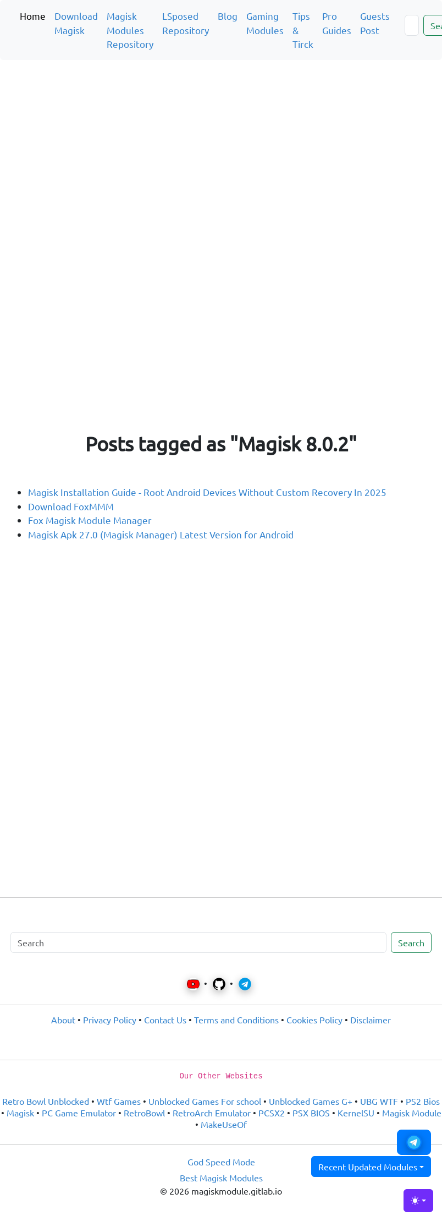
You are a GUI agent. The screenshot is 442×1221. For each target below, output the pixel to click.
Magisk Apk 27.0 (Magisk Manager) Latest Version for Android (161, 534)
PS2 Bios (423, 1100)
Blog (227, 15)
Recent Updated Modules (367, 1166)
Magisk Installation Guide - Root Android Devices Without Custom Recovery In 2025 (207, 492)
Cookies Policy (314, 1019)
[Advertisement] (221, 134)
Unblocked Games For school (204, 1100)
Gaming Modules (265, 23)
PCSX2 (271, 1112)
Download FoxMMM (71, 506)
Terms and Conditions (236, 1019)
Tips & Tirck (302, 30)
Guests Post (375, 23)
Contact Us (165, 1019)
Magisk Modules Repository (130, 30)
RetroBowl (144, 1112)
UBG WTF (379, 1100)
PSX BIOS (311, 1112)
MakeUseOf (224, 1124)
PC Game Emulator (79, 1112)
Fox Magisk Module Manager (90, 520)
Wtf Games (119, 1100)
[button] (414, 1142)
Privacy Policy (109, 1019)
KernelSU (356, 1112)
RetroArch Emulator (212, 1112)
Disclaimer (370, 1019)
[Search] (412, 25)
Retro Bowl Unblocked (45, 1100)
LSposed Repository (185, 23)
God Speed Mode (221, 1161)
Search (411, 942)
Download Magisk (76, 23)
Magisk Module (411, 1112)
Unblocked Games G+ (310, 1100)
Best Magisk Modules (221, 1177)
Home (33, 15)
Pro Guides (336, 23)
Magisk (20, 1112)
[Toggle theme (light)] (418, 1200)
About (63, 1019)
